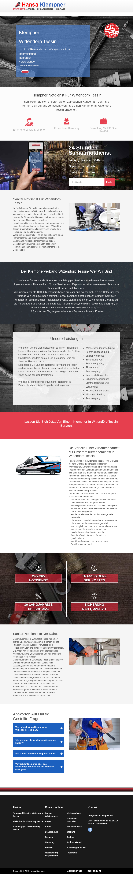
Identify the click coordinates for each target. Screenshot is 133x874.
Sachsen (71, 836)
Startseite (19, 9)
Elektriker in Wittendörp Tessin (28, 821)
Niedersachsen (74, 813)
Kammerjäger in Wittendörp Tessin (26, 827)
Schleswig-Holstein (76, 847)
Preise (31, 9)
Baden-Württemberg (51, 814)
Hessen (49, 847)
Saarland (71, 831)
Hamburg (49, 842)
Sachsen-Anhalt (74, 842)
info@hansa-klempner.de (100, 815)
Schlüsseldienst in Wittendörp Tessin (28, 814)
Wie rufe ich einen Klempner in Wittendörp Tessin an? (31, 727)
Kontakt (60, 9)
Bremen (49, 836)
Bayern (48, 821)
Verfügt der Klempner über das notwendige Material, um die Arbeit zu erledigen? (34, 766)
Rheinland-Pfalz (74, 826)
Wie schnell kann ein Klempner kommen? (36, 753)
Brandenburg (51, 831)
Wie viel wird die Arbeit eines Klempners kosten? (35, 741)
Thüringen (72, 852)
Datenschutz (74, 870)
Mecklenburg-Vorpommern (52, 853)
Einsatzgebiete (45, 9)
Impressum (94, 870)
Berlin (48, 826)
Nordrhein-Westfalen (72, 819)
